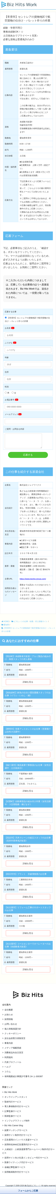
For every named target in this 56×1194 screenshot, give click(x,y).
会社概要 (8, 1012)
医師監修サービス (12, 1118)
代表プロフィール (12, 1064)
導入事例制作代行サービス (17, 1108)
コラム (7, 1074)
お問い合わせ (10, 1026)
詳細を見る (28, 684)
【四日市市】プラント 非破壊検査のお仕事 (26, 876)
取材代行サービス (12, 1104)
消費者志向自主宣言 (13, 1055)
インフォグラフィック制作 (17, 1123)
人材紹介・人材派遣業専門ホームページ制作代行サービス (28, 1153)
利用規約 (8, 1059)
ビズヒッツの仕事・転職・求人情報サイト (29, 624)
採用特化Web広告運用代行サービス (21, 1147)
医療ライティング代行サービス (19, 1164)
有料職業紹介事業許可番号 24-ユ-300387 (23, 1078)
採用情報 (8, 1021)
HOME (5, 624)
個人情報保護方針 (12, 1031)
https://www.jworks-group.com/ (33, 581)
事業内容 (8, 1045)
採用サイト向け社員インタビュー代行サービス (26, 1160)
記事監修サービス (12, 1113)
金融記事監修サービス (14, 1169)
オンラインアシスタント (15, 1099)
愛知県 (5, 627)
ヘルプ (7, 1069)
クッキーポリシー (12, 1036)
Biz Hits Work (10, 1094)
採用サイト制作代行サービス (18, 1137)
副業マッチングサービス (15, 1132)
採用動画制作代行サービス (17, 1174)
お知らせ (8, 1017)
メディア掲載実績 (12, 1050)
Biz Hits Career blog (13, 1127)
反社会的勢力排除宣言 (14, 1040)
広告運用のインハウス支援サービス (21, 1142)
